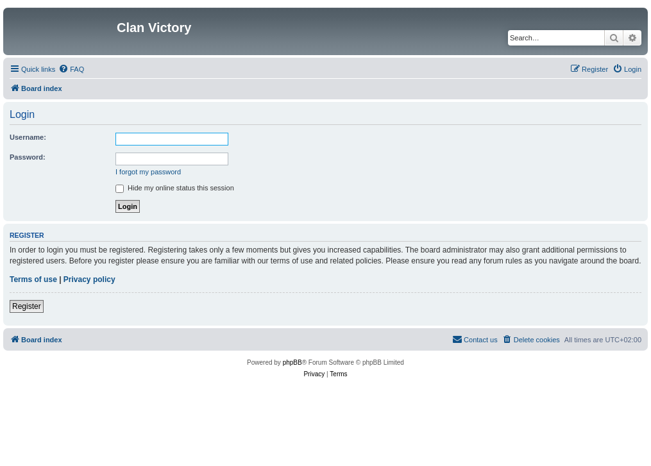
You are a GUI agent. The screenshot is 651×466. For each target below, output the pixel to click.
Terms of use (33, 279)
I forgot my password (148, 172)
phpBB (292, 362)
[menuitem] (71, 69)
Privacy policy (89, 279)
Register (26, 306)
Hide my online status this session (174, 188)
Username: (28, 137)
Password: (28, 157)
